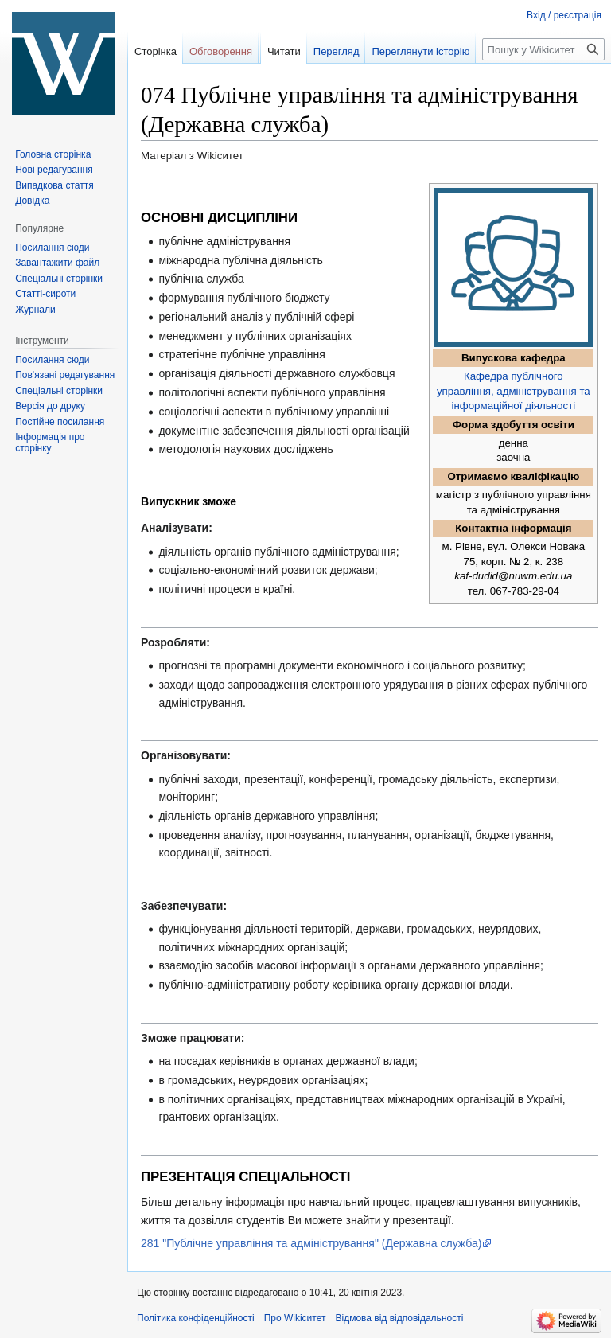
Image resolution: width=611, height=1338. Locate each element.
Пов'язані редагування (65, 374)
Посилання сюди (52, 247)
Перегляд (336, 51)
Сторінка (155, 51)
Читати (284, 51)
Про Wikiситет (295, 1318)
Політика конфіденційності (196, 1318)
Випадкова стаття (54, 185)
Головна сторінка (53, 154)
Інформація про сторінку (49, 442)
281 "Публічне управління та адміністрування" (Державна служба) (311, 1243)
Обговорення (220, 51)
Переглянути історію (420, 51)
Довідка (32, 200)
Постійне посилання (59, 421)
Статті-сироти (45, 293)
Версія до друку (50, 406)
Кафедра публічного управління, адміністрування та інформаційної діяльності (513, 391)
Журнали (35, 309)
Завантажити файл (57, 262)
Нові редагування (54, 169)
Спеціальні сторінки (59, 278)
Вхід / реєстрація (564, 15)
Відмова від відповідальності (399, 1318)
